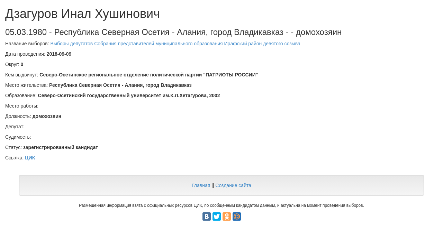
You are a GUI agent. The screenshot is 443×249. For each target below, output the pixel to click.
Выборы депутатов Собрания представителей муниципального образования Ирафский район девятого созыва (175, 43)
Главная (201, 185)
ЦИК (30, 157)
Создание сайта (233, 185)
